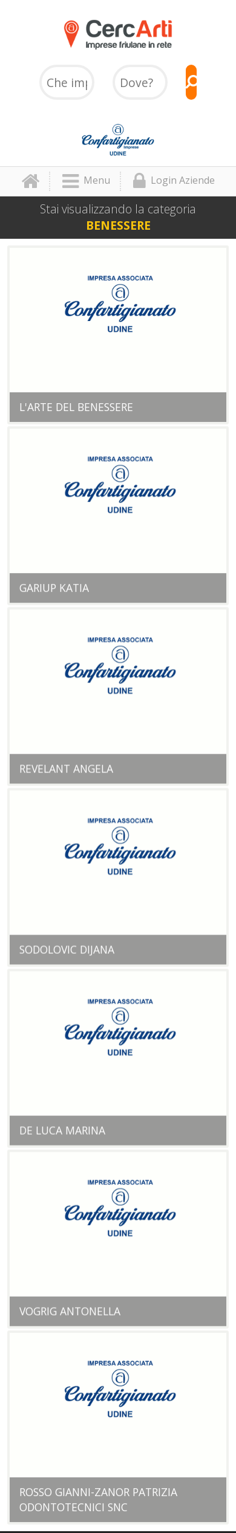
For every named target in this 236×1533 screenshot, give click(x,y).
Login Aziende (174, 181)
